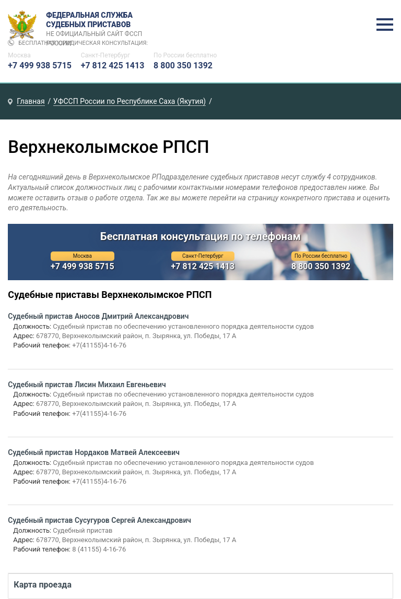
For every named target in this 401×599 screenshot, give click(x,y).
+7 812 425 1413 (113, 65)
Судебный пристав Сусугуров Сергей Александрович (99, 520)
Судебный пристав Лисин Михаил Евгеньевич (87, 384)
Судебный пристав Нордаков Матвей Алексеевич (94, 452)
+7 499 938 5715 (40, 65)
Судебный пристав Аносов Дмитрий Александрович (98, 316)
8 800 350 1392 (183, 65)
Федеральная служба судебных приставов (97, 25)
